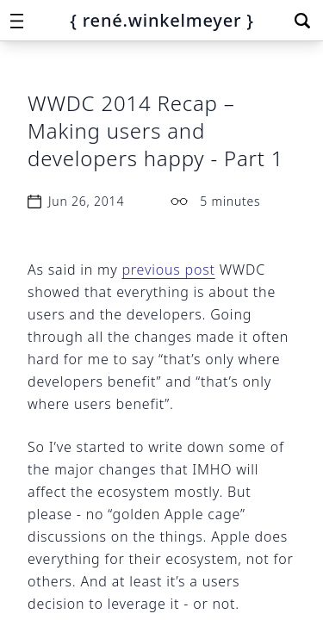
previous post (167, 269)
